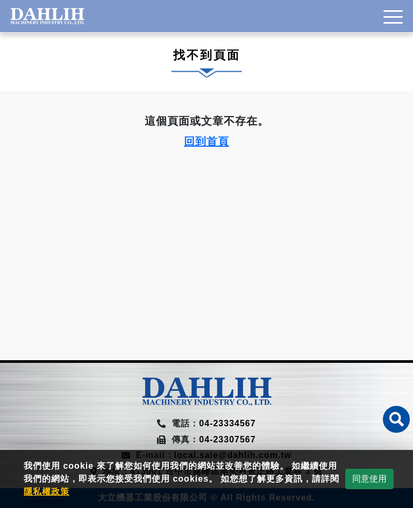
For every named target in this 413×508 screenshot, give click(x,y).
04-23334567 (227, 423)
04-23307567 (227, 439)
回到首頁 (206, 141)
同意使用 (369, 478)
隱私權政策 (46, 491)
